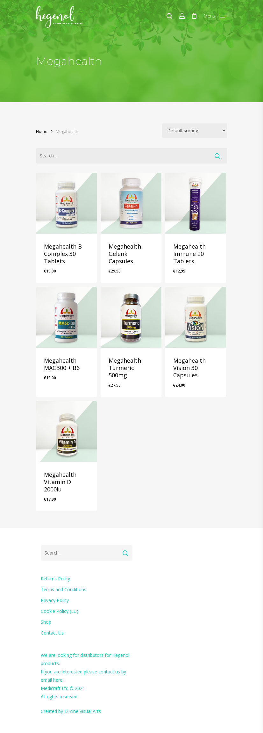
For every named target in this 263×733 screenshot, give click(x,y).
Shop (46, 622)
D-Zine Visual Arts (82, 711)
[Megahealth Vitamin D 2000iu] (66, 431)
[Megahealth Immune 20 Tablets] (195, 203)
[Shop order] (194, 130)
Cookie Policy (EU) (59, 611)
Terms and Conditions (63, 589)
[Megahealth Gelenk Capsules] (131, 203)
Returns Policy (55, 579)
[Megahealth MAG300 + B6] (66, 317)
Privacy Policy (55, 600)
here (57, 680)
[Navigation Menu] (215, 15)
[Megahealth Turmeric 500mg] (131, 317)
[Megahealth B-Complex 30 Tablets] (66, 203)
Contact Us (52, 633)
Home (41, 131)
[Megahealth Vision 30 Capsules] (195, 317)
